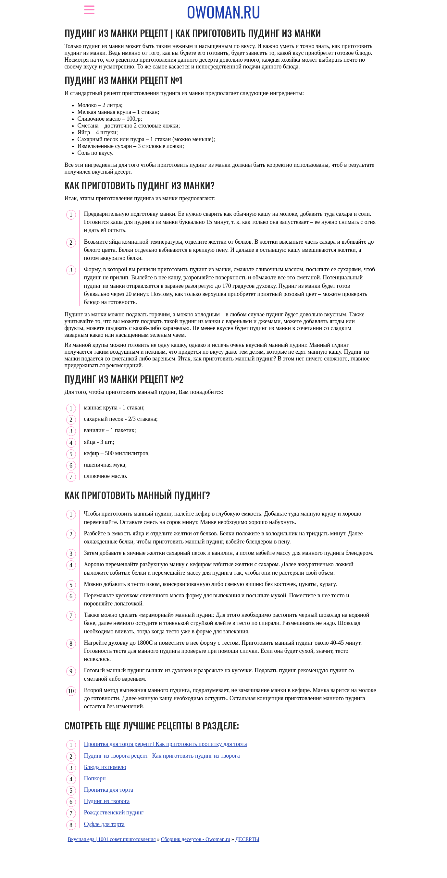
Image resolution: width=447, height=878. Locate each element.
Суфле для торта (104, 824)
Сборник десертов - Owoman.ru (195, 839)
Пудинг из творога (107, 801)
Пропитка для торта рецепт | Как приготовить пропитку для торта (165, 744)
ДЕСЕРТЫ (247, 839)
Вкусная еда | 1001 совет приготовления (112, 839)
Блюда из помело (105, 767)
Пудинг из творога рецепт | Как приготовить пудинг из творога (162, 755)
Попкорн (95, 778)
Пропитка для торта (108, 790)
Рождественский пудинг (114, 812)
